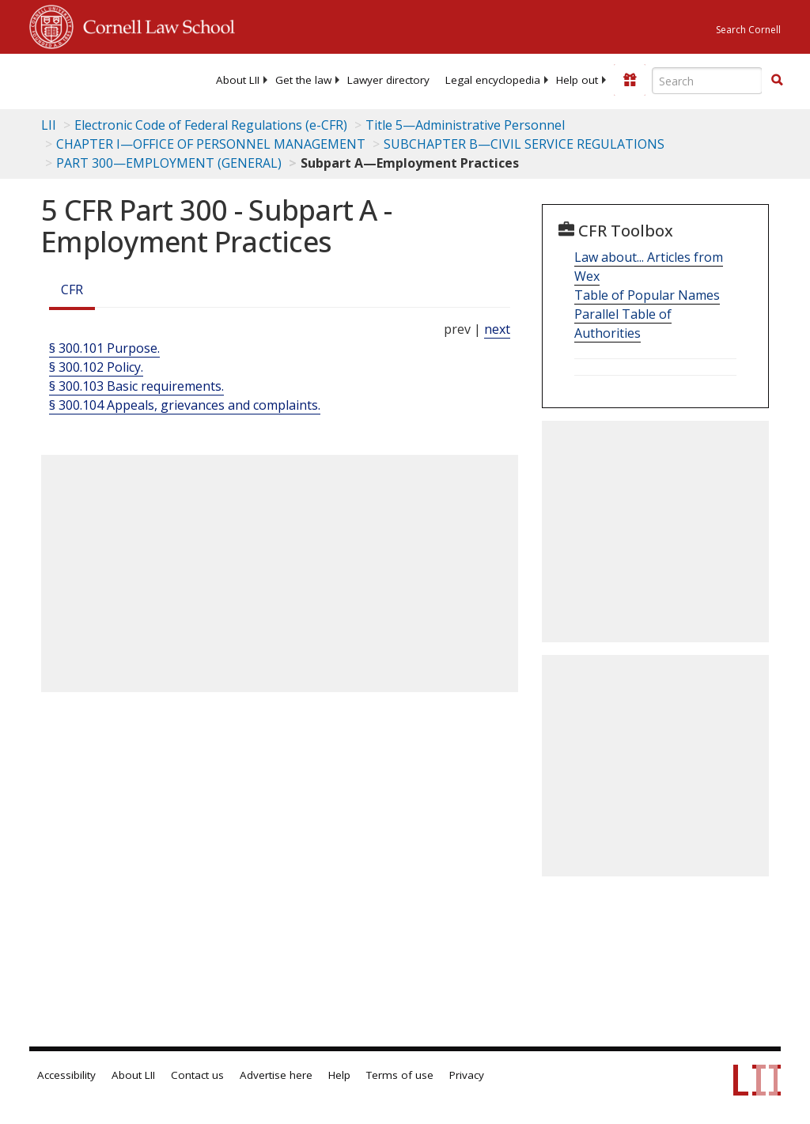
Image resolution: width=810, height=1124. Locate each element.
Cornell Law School (154, 24)
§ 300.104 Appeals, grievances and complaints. (184, 405)
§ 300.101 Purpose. (104, 348)
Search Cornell (748, 29)
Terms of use (399, 1075)
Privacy (466, 1075)
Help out (577, 80)
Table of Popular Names (647, 295)
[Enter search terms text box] (707, 80)
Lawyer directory (388, 80)
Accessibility (66, 1075)
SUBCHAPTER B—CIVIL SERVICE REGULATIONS (524, 144)
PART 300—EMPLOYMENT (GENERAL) (169, 163)
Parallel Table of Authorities (623, 323)
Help (339, 1075)
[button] (776, 79)
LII (48, 125)
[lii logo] (91, 79)
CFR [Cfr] (72, 289)
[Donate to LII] (629, 80)
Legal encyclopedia (492, 80)
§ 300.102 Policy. (96, 367)
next (497, 329)
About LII (237, 80)
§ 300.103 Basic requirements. (136, 386)
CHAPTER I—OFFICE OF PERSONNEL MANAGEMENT (210, 144)
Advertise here (276, 1075)
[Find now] (777, 80)
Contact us (197, 1075)
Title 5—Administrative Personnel (465, 125)
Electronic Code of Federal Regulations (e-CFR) (210, 125)
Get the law (303, 80)
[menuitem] (237, 80)
